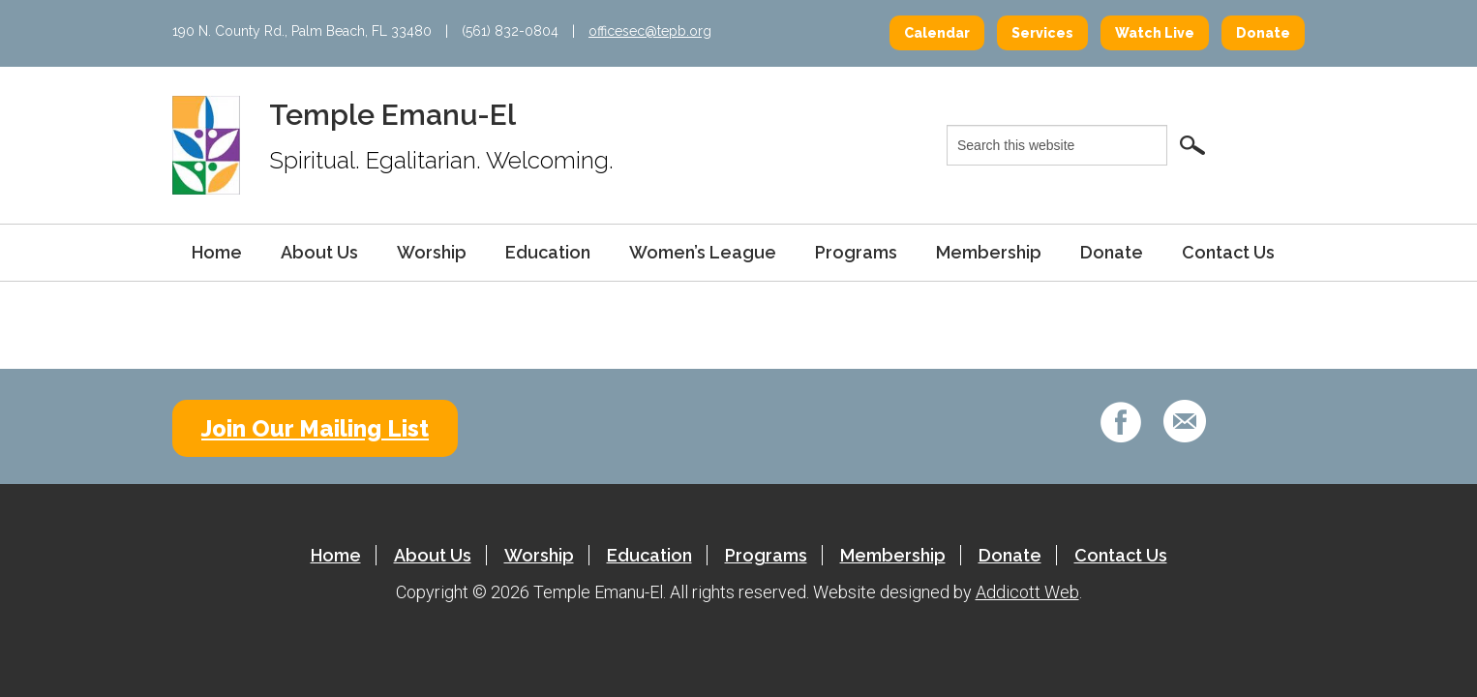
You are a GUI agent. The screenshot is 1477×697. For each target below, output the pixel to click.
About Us (319, 252)
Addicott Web (1027, 592)
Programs (856, 252)
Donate (1263, 33)
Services (1042, 33)
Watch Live (1154, 33)
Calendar (937, 33)
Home (217, 252)
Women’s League (702, 252)
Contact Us (1228, 252)
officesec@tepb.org (649, 31)
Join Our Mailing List (315, 428)
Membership (988, 252)
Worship (432, 252)
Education (547, 252)
